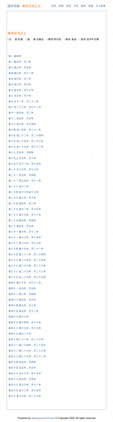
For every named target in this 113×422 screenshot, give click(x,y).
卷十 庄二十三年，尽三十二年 (24, 107)
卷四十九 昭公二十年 (19, 333)
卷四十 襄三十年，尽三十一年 (24, 282)
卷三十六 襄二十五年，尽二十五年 (27, 260)
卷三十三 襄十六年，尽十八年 (24, 243)
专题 (90, 6)
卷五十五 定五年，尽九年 (22, 367)
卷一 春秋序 (14, 56)
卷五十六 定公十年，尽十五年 (24, 373)
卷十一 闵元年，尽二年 (21, 112)
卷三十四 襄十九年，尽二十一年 (26, 248)
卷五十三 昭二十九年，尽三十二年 (27, 356)
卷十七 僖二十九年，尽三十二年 (26, 146)
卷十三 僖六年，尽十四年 (22, 124)
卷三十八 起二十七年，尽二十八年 (27, 271)
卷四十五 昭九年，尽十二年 (23, 311)
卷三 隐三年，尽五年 (19, 67)
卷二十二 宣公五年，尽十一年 (24, 180)
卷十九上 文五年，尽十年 (22, 158)
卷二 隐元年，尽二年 (19, 61)
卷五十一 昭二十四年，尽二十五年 (27, 345)
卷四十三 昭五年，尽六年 (22, 299)
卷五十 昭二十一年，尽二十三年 (26, 339)
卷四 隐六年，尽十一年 (21, 73)
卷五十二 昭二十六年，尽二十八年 (27, 350)
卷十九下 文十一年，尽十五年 (24, 163)
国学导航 (14, 6)
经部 (61, 6)
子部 (75, 6)
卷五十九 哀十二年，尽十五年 (24, 390)
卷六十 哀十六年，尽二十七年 (24, 396)
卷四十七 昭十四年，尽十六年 (24, 322)
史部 (68, 6)
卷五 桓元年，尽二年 (19, 78)
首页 (53, 6)
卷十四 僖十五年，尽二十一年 (24, 129)
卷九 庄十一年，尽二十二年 (23, 101)
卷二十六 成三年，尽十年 (22, 197)
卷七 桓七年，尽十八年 (21, 90)
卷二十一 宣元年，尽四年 (22, 175)
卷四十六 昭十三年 (18, 316)
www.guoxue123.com (43, 418)
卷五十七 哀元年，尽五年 (22, 379)
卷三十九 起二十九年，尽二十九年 (27, 277)
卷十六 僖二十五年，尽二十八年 (26, 141)
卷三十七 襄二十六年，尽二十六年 (27, 265)
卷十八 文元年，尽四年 (21, 152)
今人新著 (100, 6)
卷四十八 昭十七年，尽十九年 (24, 328)
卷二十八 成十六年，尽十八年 (24, 214)
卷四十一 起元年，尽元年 (22, 288)
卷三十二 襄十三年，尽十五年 (24, 237)
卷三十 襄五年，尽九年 (21, 226)
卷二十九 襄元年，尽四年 (22, 220)
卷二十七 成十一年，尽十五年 (24, 209)
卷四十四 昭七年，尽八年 (22, 305)
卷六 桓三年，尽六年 (19, 84)
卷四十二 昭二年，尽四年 (22, 294)
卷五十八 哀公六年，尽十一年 (24, 384)
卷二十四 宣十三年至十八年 (23, 192)
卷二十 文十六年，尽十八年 (23, 169)
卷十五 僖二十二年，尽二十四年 (26, 135)
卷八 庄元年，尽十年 (19, 95)
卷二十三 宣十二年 (18, 186)
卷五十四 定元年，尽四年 (22, 362)
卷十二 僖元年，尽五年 (21, 118)
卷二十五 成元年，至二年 (22, 203)
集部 (83, 6)
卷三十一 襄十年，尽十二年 (23, 231)
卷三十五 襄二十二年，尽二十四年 (27, 254)
